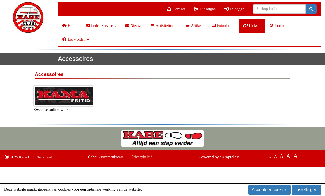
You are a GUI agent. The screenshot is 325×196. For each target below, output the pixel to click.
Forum (277, 26)
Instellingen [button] (306, 189)
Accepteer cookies (270, 189)
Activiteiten (163, 26)
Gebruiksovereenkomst (105, 157)
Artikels (194, 26)
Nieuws (133, 26)
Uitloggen (204, 9)
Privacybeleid (142, 157)
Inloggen (234, 9)
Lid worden (75, 39)
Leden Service (101, 26)
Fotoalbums (223, 26)
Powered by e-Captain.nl (219, 157)
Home (69, 26)
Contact (176, 9)
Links (252, 26)
